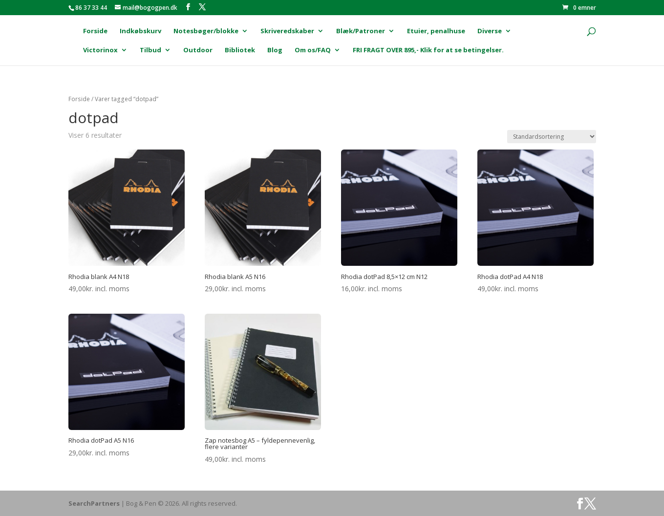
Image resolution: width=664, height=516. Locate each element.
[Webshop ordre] (551, 136)
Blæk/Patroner (360, 31)
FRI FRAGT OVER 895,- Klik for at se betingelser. (428, 50)
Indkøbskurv (140, 31)
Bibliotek (240, 50)
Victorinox (100, 50)
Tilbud (150, 50)
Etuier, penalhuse (436, 31)
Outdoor (198, 50)
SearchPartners (94, 503)
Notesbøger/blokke (205, 31)
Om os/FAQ (313, 50)
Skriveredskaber (287, 31)
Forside (95, 31)
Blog (274, 50)
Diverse (489, 31)
